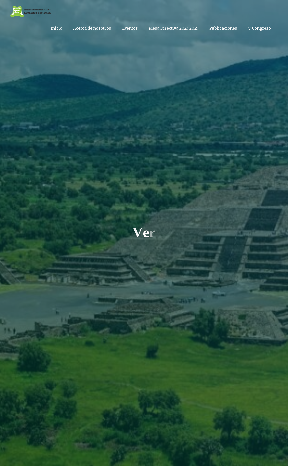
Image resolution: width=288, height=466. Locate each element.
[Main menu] (273, 11)
